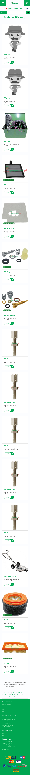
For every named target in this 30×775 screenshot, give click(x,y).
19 (19, 694)
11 (21, 692)
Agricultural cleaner (10, 576)
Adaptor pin (7, 54)
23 (12, 696)
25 (17, 696)
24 (14, 696)
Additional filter (9, 185)
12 (2, 694)
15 (10, 694)
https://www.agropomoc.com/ (15, 3)
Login (3, 733)
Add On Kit (7, 141)
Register (4, 735)
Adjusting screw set (10, 272)
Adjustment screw (9, 359)
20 (22, 694)
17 (14, 694)
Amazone (4, 707)
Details (7, 62)
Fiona (3, 711)
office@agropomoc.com (11, 745)
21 (7, 696)
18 (17, 694)
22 (10, 696)
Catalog (3, 12)
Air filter (6, 620)
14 (7, 694)
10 (19, 692)
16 (12, 694)
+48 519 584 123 (15, 9)
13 (5, 694)
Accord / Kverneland (6, 704)
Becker (3, 709)
